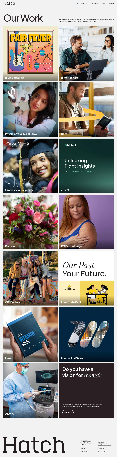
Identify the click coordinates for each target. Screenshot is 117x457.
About (103, 3)
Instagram (101, 448)
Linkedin (83, 448)
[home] (9, 3)
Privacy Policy (102, 451)
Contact (111, 3)
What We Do (85, 3)
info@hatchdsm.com (104, 445)
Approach (95, 3)
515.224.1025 (102, 443)
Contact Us (68, 412)
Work (76, 3)
